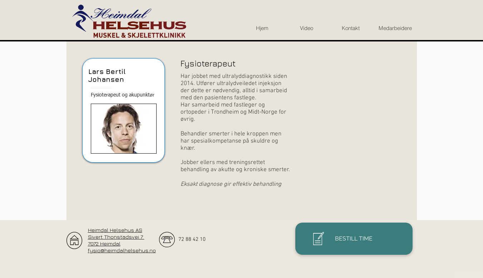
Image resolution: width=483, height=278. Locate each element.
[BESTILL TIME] (354, 239)
